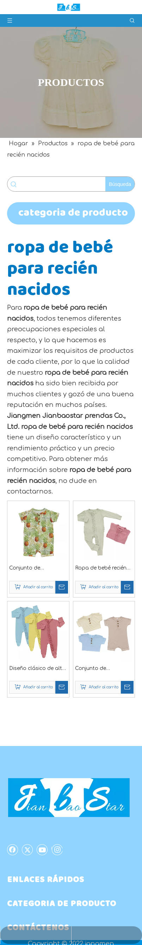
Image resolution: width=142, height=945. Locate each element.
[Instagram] (56, 849)
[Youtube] (42, 849)
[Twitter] (27, 849)
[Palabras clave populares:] (120, 184)
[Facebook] (12, 849)
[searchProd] (62, 184)
